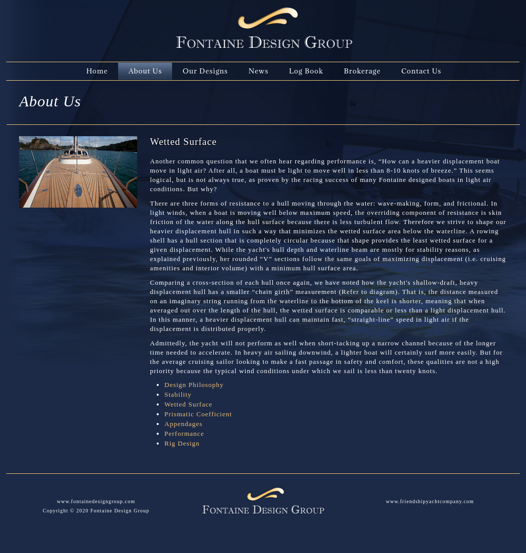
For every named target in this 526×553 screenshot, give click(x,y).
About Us (145, 71)
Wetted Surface (188, 404)
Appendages (183, 424)
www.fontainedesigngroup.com (96, 501)
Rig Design (182, 443)
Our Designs (205, 71)
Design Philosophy (194, 385)
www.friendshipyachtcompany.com (430, 501)
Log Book (306, 71)
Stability (178, 394)
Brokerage (362, 71)
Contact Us (421, 71)
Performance (184, 433)
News (259, 71)
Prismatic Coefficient (198, 414)
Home (97, 71)
